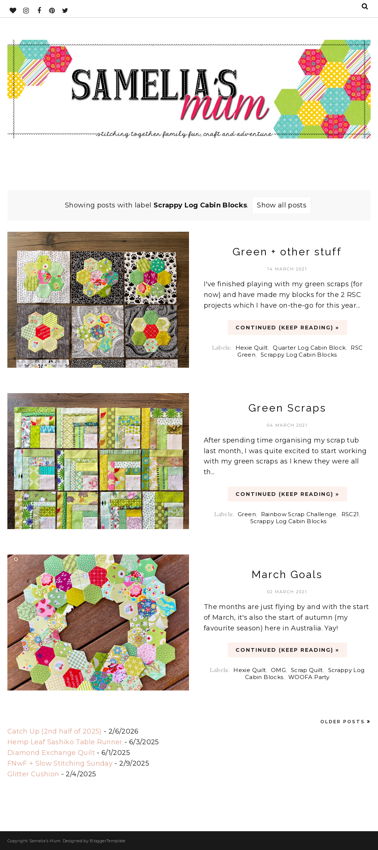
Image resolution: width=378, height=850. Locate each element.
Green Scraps (287, 408)
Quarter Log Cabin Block (309, 347)
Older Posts (342, 721)
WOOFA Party (308, 677)
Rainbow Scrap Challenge (298, 514)
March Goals (287, 575)
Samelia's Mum (45, 840)
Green (247, 514)
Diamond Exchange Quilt (51, 753)
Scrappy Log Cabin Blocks (299, 354)
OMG (278, 670)
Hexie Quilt (252, 347)
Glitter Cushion (33, 774)
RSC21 (350, 514)
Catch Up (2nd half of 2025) (54, 731)
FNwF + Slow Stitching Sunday (60, 763)
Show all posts (281, 205)
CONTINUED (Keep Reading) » (287, 327)
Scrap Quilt (307, 670)
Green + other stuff (287, 252)
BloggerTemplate (107, 840)
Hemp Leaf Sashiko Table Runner (65, 742)
